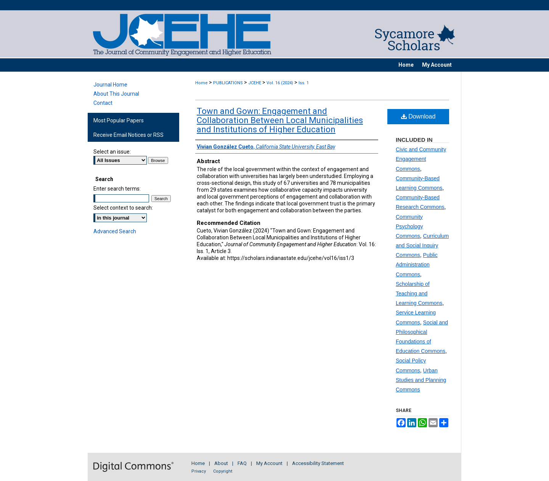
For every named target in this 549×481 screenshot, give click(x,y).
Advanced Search (114, 231)
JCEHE (254, 82)
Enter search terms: (117, 189)
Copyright (222, 471)
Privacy (198, 471)
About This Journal (116, 94)
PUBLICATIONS (228, 82)
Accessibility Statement (318, 463)
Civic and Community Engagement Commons (421, 159)
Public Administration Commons (417, 264)
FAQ (242, 463)
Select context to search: (123, 208)
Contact (102, 103)
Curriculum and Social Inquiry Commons (422, 245)
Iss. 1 (304, 82)
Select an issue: (112, 152)
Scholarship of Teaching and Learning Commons (419, 293)
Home (201, 82)
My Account (269, 463)
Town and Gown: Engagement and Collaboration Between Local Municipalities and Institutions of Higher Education (280, 120)
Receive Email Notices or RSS (128, 135)
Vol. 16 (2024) (279, 82)
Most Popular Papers (118, 120)
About (221, 463)
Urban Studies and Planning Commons (421, 380)
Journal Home (110, 85)
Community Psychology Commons (409, 226)
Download (418, 116)
